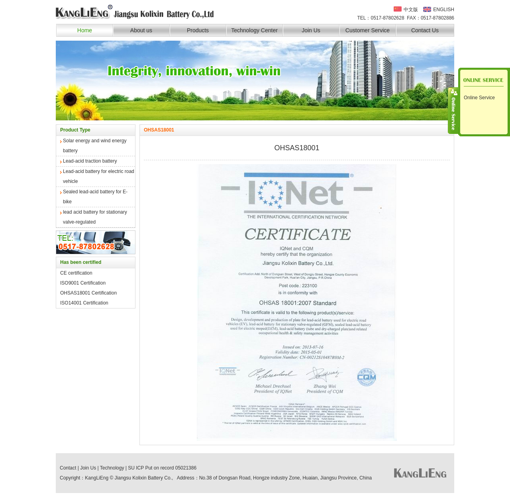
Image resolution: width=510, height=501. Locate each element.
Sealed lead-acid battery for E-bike (95, 196)
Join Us (311, 30)
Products (198, 30)
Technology (112, 468)
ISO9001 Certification (83, 283)
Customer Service (367, 30)
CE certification (76, 273)
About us (141, 30)
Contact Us (425, 30)
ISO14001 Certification (84, 303)
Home (84, 30)
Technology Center (254, 30)
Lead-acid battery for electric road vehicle (98, 176)
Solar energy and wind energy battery (94, 145)
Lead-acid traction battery (90, 161)
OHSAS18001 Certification (88, 293)
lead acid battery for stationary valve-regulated (95, 217)
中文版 (411, 9)
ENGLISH (443, 9)
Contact (68, 468)
